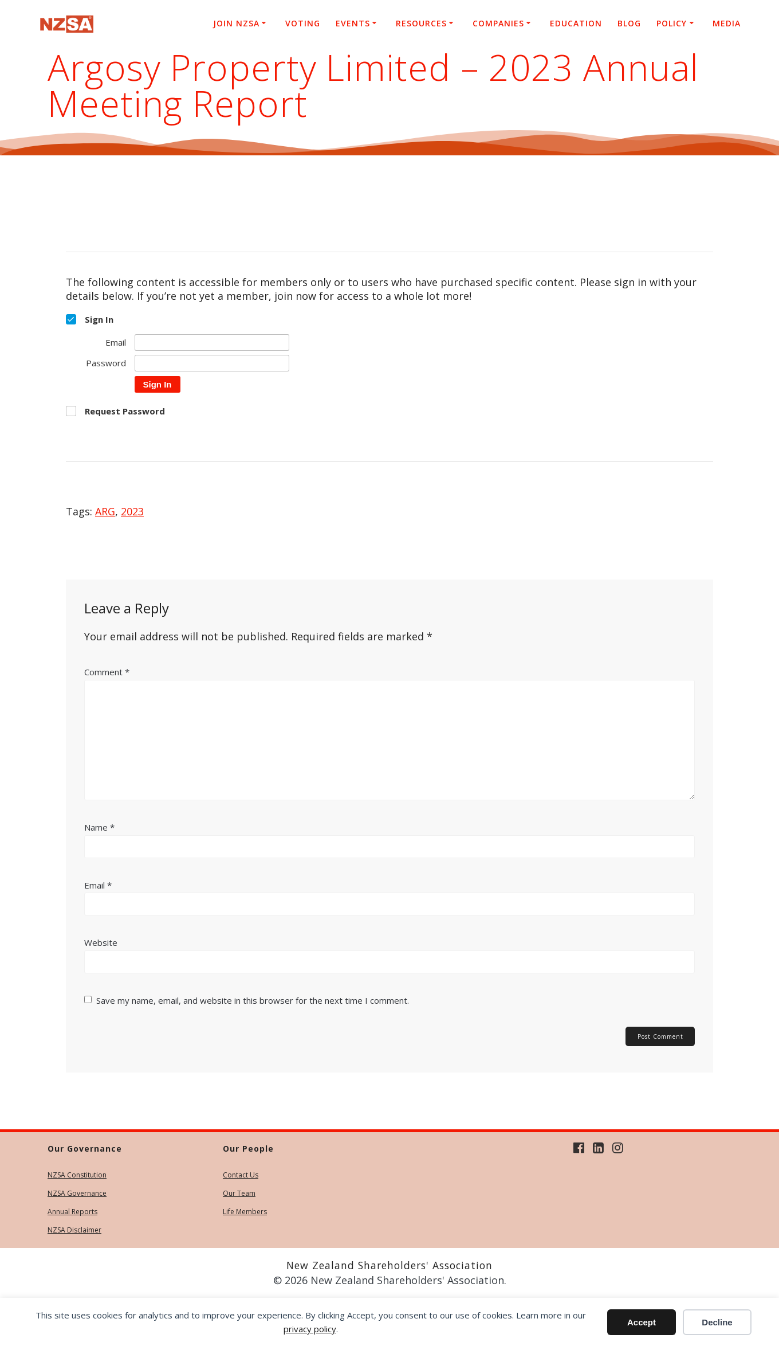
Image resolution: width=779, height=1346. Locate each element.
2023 (132, 511)
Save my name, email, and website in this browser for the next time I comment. (252, 1000)
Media (727, 23)
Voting (302, 23)
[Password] (212, 363)
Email (98, 885)
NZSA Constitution (77, 1175)
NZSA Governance (77, 1193)
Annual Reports (72, 1211)
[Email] (212, 342)
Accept (641, 1322)
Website (100, 942)
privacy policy (310, 1329)
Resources (421, 23)
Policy (671, 23)
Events (353, 23)
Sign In (157, 384)
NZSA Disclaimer (74, 1230)
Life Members (245, 1211)
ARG (105, 511)
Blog (629, 23)
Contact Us (240, 1175)
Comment (106, 672)
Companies (498, 23)
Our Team (239, 1193)
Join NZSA (236, 23)
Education (576, 23)
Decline (717, 1322)
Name (99, 827)
